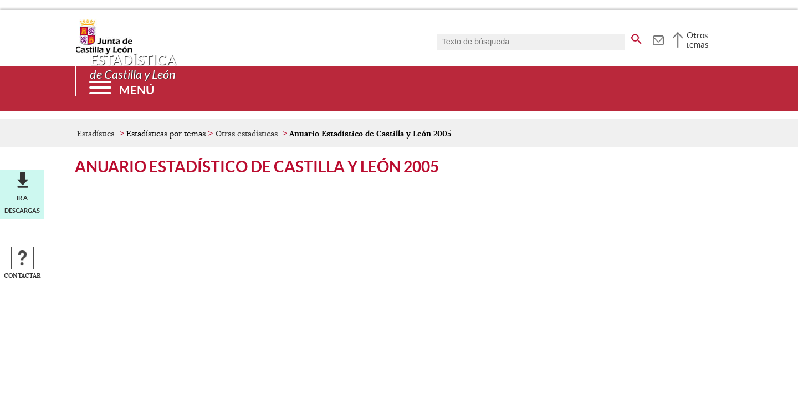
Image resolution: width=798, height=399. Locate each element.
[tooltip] (658, 39)
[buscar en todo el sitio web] (636, 37)
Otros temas (697, 39)
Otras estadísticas (247, 134)
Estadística (96, 134)
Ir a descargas (22, 204)
